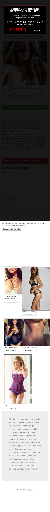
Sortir (37, 30)
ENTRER (18, 30)
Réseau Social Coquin (25, 490)
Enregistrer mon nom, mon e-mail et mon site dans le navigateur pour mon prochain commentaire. (24, 224)
